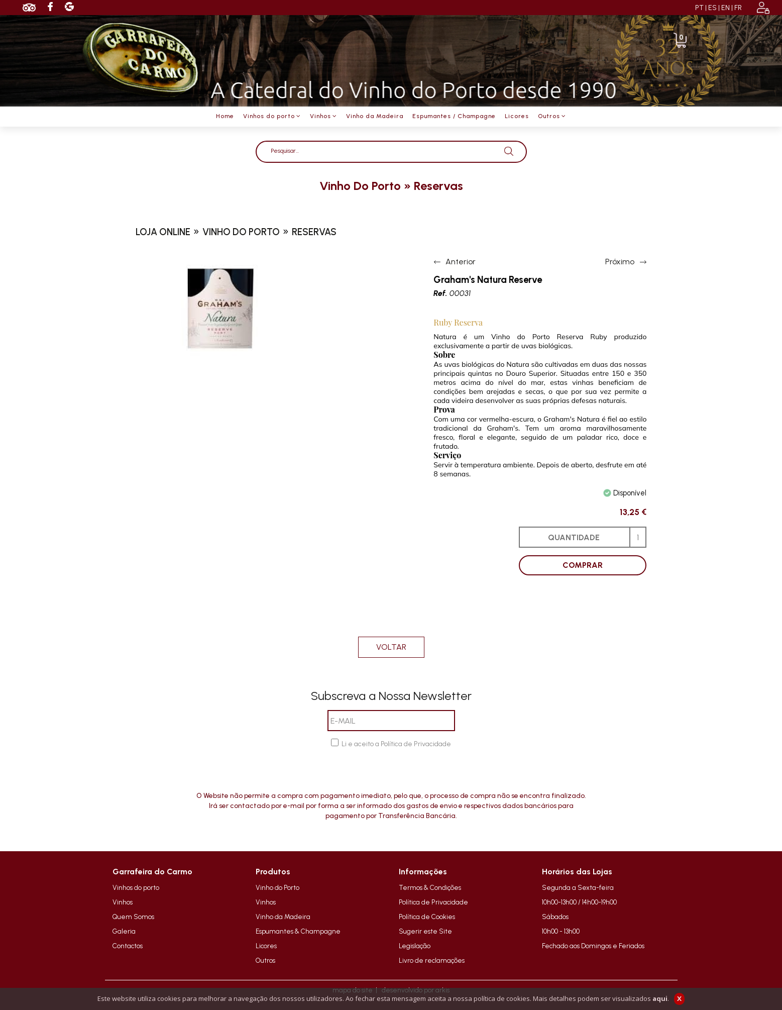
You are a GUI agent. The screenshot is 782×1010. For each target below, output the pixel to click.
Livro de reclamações (432, 960)
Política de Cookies (427, 917)
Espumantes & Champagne (298, 931)
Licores (266, 946)
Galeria (124, 931)
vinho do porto (360, 185)
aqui (659, 998)
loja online (163, 232)
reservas (438, 185)
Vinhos (123, 902)
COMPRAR (583, 565)
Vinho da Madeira (283, 917)
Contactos (128, 946)
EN (725, 8)
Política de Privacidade (433, 902)
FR (738, 8)
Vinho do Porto (277, 887)
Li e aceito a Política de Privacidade (396, 744)
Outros (265, 960)
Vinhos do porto (136, 887)
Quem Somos (133, 917)
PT (699, 8)
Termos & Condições (430, 887)
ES (712, 8)
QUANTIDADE (574, 537)
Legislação (414, 946)
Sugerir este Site (425, 931)
